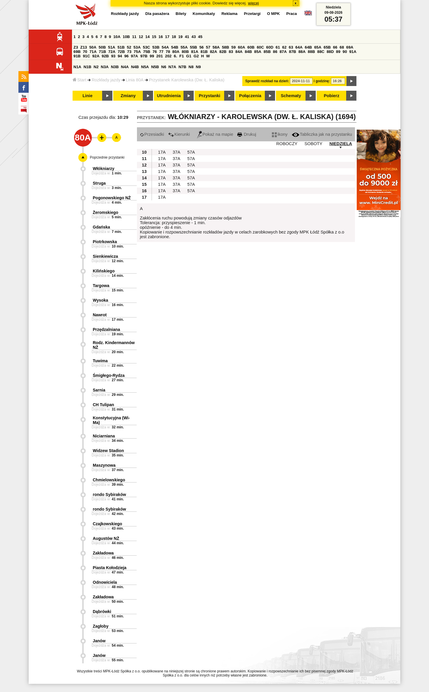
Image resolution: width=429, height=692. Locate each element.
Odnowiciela (105, 582)
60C (260, 47)
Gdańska (101, 227)
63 (291, 47)
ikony (279, 134)
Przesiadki (152, 134)
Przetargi (252, 13)
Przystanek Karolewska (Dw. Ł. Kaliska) (186, 80)
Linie (87, 95)
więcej (253, 3)
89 (338, 51)
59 (233, 47)
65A (317, 47)
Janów (99, 640)
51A (111, 47)
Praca (291, 13)
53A (136, 47)
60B (250, 47)
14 (147, 37)
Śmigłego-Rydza (109, 375)
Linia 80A (135, 80)
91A (352, 51)
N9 (198, 67)
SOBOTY (313, 143)
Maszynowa (104, 465)
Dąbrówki (102, 611)
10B (126, 37)
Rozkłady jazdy (106, 80)
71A (93, 51)
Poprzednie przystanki (107, 157)
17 (167, 37)
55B (193, 47)
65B (327, 47)
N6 (163, 67)
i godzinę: (322, 81)
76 (154, 51)
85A (257, 51)
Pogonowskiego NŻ (112, 197)
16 (161, 37)
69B (76, 51)
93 (113, 56)
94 (120, 56)
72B (121, 51)
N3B (115, 67)
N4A (125, 67)
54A (165, 47)
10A (116, 37)
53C (146, 47)
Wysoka (100, 300)
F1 (181, 56)
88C (320, 51)
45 (200, 37)
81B (203, 51)
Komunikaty (204, 13)
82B (222, 51)
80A (175, 51)
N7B (182, 67)
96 (126, 56)
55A (184, 47)
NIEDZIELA (341, 143)
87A (282, 51)
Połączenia (250, 95)
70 (85, 51)
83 (231, 51)
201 (159, 56)
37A (176, 152)
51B (120, 47)
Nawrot (100, 314)
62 (284, 47)
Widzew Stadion (108, 450)
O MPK (273, 13)
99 (152, 56)
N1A (77, 67)
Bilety (181, 13)
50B (102, 47)
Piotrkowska (105, 241)
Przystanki (209, 95)
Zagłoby (101, 626)
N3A (105, 67)
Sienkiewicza (105, 256)
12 (141, 37)
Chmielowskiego (109, 480)
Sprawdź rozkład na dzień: (267, 81)
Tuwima (100, 360)
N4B (135, 67)
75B (146, 51)
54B (174, 47)
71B (102, 51)
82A (213, 51)
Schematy (291, 95)
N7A (172, 67)
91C (86, 56)
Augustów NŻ (106, 538)
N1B (87, 67)
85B (267, 51)
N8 (190, 67)
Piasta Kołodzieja (109, 567)
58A (215, 47)
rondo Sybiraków (109, 494)
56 (201, 47)
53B (155, 47)
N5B (155, 67)
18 (174, 37)
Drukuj (246, 134)
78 (168, 51)
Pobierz (331, 95)
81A (194, 51)
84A (238, 51)
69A (349, 47)
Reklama (230, 13)
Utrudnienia (169, 95)
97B (143, 56)
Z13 (83, 47)
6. (175, 56)
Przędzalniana (106, 329)
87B (292, 51)
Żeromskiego (105, 212)
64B (308, 47)
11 (134, 37)
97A (134, 56)
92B (105, 56)
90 (345, 51)
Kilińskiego (104, 271)
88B (311, 51)
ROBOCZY (286, 143)
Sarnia (99, 390)
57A (191, 152)
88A (302, 51)
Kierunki (179, 134)
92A (95, 56)
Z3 (75, 47)
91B (76, 56)
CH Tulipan (103, 404)
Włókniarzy (103, 168)
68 (341, 47)
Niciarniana (104, 436)
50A (92, 47)
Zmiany (128, 95)
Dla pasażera (157, 13)
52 (129, 47)
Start (79, 80)
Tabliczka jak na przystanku (322, 134)
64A (298, 47)
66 (335, 47)
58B (225, 47)
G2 (196, 56)
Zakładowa (103, 553)
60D (269, 47)
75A (137, 51)
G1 (188, 56)
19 (180, 37)
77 (161, 51)
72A (111, 51)
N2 (96, 67)
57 (208, 47)
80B (185, 51)
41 (187, 37)
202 (168, 56)
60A (241, 47)
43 (193, 37)
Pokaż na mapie (215, 134)
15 (154, 37)
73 (129, 51)
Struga (99, 183)
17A (162, 152)
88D (330, 51)
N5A (145, 67)
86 (275, 51)
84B (248, 51)
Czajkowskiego (107, 523)
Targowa (101, 285)
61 (278, 47)
